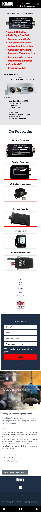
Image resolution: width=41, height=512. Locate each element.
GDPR (19, 502)
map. (27, 501)
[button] (38, 4)
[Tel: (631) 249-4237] (17, 3)
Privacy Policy (13, 502)
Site (25, 501)
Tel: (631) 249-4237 (26, 3)
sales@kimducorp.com (27, 6)
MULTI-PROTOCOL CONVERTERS (20, 13)
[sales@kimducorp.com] (17, 5)
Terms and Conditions (34, 502)
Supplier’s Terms (25, 502)
